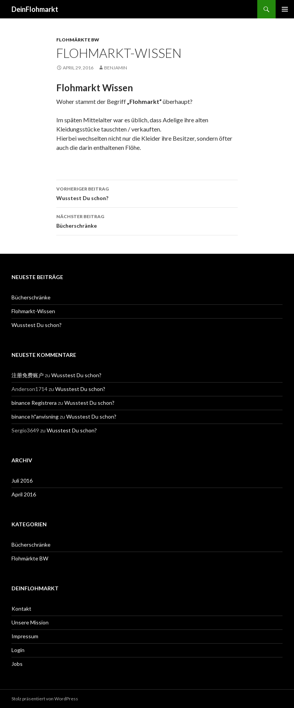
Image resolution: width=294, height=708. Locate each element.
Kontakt (21, 608)
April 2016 (23, 494)
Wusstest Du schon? (147, 192)
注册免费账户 (27, 375)
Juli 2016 (22, 480)
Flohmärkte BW (77, 40)
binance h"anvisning (35, 416)
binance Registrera (34, 402)
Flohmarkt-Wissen (33, 311)
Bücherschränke (147, 220)
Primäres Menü (285, 9)
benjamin (115, 68)
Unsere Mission (30, 622)
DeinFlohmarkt (34, 9)
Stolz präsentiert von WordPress (44, 698)
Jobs (17, 663)
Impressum (24, 636)
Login (17, 650)
